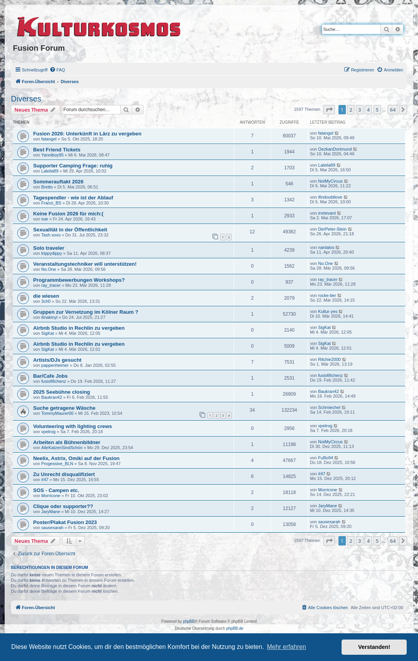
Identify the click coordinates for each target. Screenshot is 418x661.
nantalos (326, 247)
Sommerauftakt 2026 (58, 182)
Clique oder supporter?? (63, 506)
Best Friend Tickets (56, 150)
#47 (44, 479)
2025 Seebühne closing (61, 392)
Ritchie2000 (329, 359)
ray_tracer (51, 285)
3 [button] (359, 109)
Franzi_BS (51, 203)
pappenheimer (55, 365)
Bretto (47, 187)
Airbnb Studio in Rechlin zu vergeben (78, 328)
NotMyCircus (330, 181)
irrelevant (327, 213)
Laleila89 (49, 171)
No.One (48, 269)
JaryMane (50, 511)
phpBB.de (234, 628)
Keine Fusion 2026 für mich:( (68, 214)
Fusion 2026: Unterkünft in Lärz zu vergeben (87, 134)
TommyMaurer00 (57, 413)
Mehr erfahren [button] (286, 646)
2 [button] (350, 109)
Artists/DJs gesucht (57, 360)
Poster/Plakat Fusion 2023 (65, 522)
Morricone (50, 495)
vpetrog (48, 431)
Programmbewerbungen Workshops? (79, 280)
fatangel (49, 139)
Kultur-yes (328, 311)
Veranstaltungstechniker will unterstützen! (84, 264)
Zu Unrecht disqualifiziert (64, 474)
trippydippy (51, 253)
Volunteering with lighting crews (72, 426)
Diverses (26, 98)
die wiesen (46, 296)
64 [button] (393, 109)
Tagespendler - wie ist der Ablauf (73, 198)
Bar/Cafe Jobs (50, 376)
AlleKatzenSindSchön (62, 447)
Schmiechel (329, 407)
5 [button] (377, 109)
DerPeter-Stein (332, 229)
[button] (329, 109)
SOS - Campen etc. (56, 490)
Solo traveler (48, 248)
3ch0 (46, 301)
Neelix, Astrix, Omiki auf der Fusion (76, 458)
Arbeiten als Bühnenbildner (66, 442)
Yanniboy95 (52, 155)
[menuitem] (57, 70)
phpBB (189, 621)
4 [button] (368, 109)
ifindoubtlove (330, 197)
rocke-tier (327, 295)
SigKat (47, 333)
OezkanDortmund (335, 149)
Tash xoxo (51, 235)
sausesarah (52, 527)
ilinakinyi (49, 317)
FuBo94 (325, 457)
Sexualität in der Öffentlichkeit (70, 230)
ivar (44, 219)
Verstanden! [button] (374, 647)
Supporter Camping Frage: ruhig (73, 166)
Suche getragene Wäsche (64, 408)
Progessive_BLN (57, 463)
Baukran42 (51, 397)
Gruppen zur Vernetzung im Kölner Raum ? (85, 312)
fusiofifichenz (53, 381)
